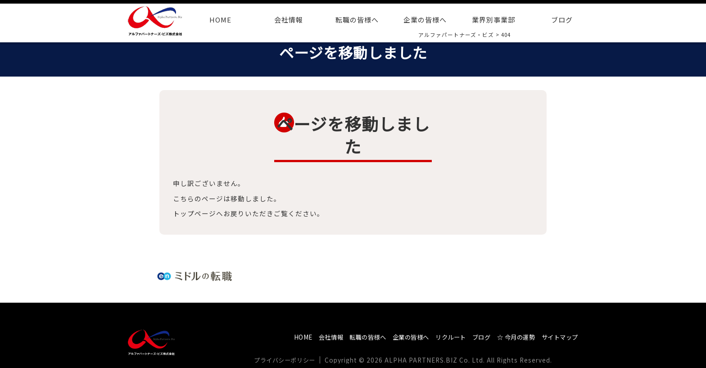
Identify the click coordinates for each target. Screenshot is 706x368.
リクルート (439, 336)
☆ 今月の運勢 (510, 336)
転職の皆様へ (357, 19)
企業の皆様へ (425, 19)
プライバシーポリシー (287, 359)
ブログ (562, 19)
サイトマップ (558, 336)
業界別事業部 (493, 19)
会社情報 (288, 19)
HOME (220, 19)
